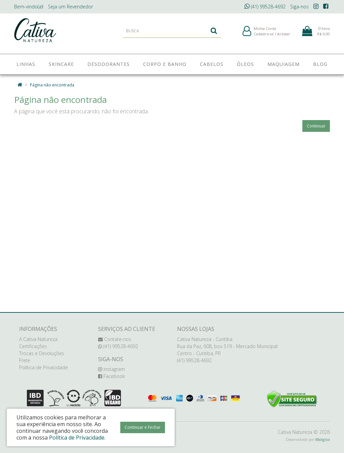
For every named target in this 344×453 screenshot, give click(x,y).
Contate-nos (114, 339)
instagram (111, 369)
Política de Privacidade (43, 367)
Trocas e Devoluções (41, 353)
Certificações (33, 346)
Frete (24, 360)
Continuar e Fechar (143, 427)
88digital (322, 439)
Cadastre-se (264, 36)
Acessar (283, 36)
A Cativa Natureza (38, 339)
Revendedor (70, 6)
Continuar (316, 126)
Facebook (111, 376)
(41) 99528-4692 (265, 6)
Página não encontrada (52, 85)
